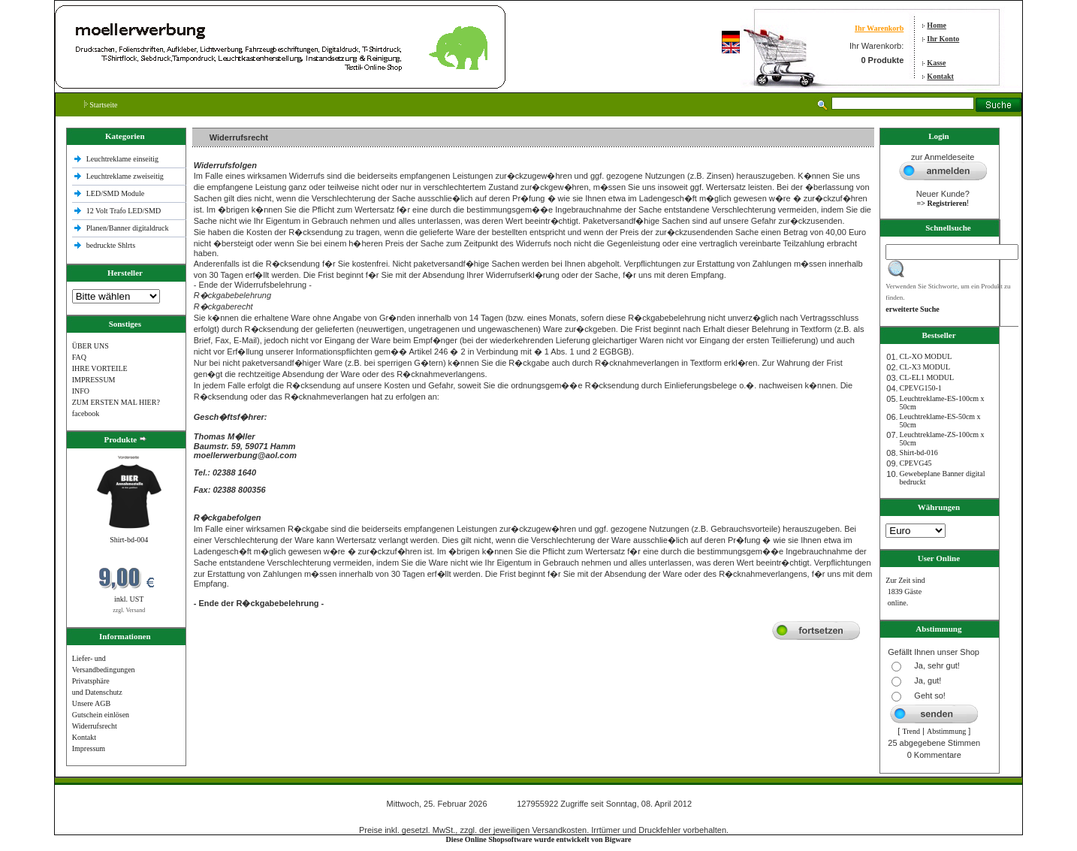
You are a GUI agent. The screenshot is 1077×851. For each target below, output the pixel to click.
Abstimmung (946, 731)
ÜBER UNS (90, 346)
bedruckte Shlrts (110, 245)
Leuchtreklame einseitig (123, 159)
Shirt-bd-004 (129, 540)
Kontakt (940, 76)
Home (936, 25)
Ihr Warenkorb (879, 28)
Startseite (101, 105)
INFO (80, 391)
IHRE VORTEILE (100, 368)
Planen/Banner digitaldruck (127, 228)
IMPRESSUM (94, 380)
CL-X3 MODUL (925, 367)
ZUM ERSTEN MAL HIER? (116, 402)
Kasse (936, 63)
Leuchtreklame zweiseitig (126, 176)
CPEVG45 (916, 463)
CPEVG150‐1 (921, 388)
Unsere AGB (91, 703)
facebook (86, 413)
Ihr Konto (943, 39)
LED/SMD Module (115, 193)
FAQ (79, 357)
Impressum (88, 748)
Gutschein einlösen (100, 715)
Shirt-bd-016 (919, 452)
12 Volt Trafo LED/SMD (123, 211)
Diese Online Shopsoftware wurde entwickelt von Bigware (539, 839)
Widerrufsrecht (94, 726)
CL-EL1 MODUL (927, 377)
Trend (911, 731)
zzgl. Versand (129, 610)
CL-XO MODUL (926, 356)
